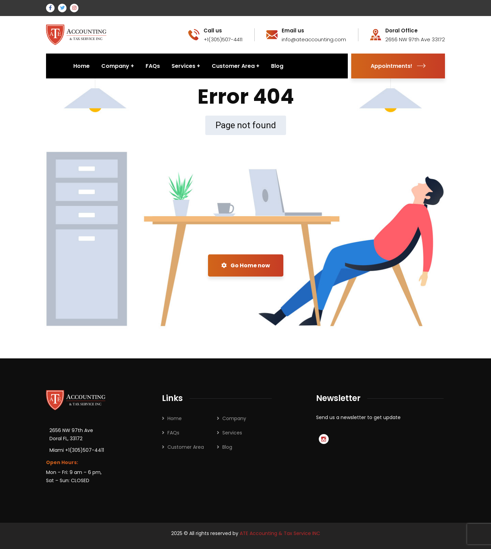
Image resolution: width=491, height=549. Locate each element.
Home (174, 418)
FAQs (173, 432)
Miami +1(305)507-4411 (76, 450)
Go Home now (245, 265)
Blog (227, 447)
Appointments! (398, 66)
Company (234, 418)
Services (232, 432)
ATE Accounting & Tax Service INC (280, 533)
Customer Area (185, 447)
